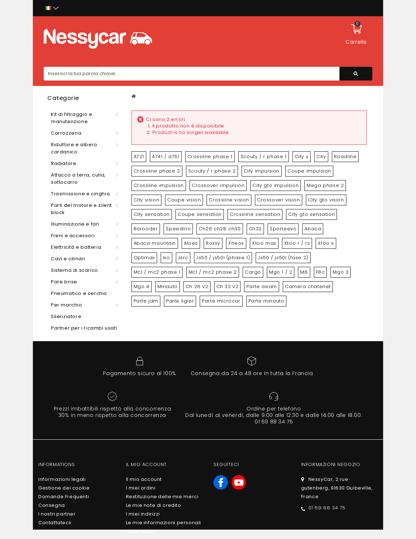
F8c (320, 272)
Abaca (312, 228)
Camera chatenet (308, 286)
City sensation (152, 214)
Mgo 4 (142, 286)
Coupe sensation (200, 214)
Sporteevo (283, 228)
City (321, 156)
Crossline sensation (255, 214)
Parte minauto (266, 300)
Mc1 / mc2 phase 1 (157, 272)
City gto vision (326, 199)
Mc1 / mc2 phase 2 (212, 272)
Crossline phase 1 (210, 156)
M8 (304, 272)
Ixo (166, 257)
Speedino (178, 228)
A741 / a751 (165, 156)
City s (302, 156)
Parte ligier (180, 300)
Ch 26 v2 (197, 286)
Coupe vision (184, 199)
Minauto (167, 286)
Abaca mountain (155, 243)
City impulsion (262, 171)
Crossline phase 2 (157, 171)
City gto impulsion (275, 185)
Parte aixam (261, 286)
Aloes (191, 243)
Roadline (345, 156)
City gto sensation (311, 214)
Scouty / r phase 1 (263, 156)
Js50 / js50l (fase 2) (283, 257)
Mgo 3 (340, 272)
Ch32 (255, 228)
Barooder (146, 228)
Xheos (236, 243)
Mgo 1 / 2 (280, 272)
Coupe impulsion (309, 171)
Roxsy (213, 243)
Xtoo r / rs (297, 243)
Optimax (144, 257)
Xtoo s (326, 243)
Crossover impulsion (218, 185)
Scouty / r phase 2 (212, 171)
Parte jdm (146, 300)
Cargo (253, 272)
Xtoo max (264, 243)
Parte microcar (221, 300)
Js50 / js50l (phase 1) (223, 257)
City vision (147, 199)
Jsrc (183, 257)
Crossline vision (229, 199)
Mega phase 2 (325, 185)
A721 (139, 156)
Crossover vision (278, 199)
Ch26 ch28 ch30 (219, 228)
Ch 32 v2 (227, 286)
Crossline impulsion (159, 185)
